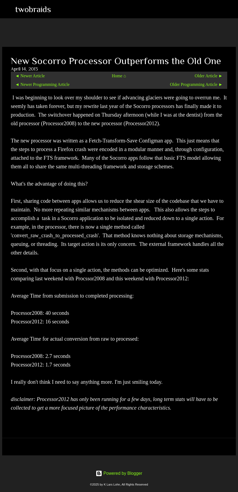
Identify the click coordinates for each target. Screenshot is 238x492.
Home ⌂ (119, 76)
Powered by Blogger (119, 473)
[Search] (58, 9)
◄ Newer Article (30, 76)
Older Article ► (209, 76)
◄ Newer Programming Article (42, 84)
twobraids (33, 9)
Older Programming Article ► (196, 84)
